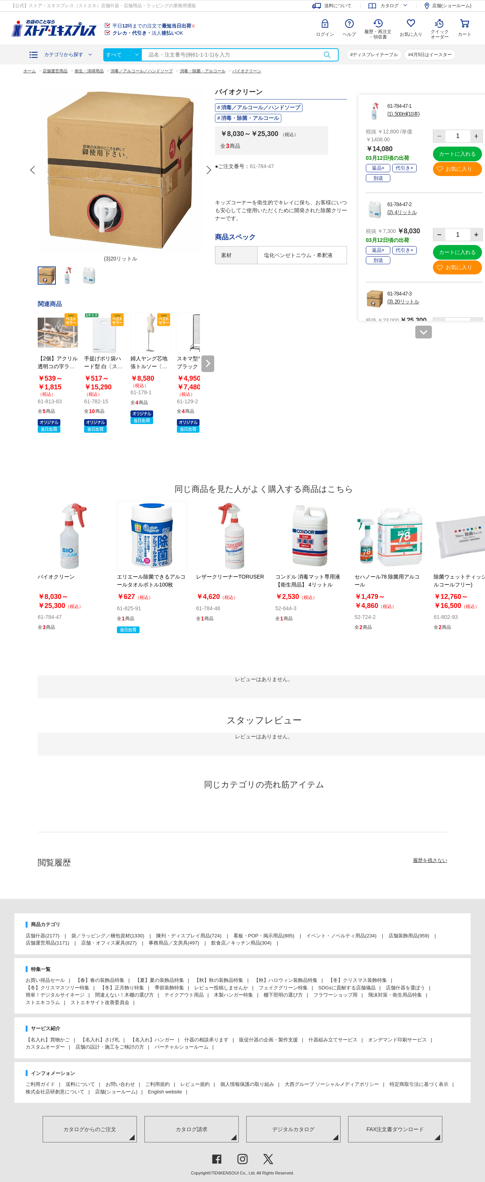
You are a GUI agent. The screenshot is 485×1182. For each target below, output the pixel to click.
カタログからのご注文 (89, 1129)
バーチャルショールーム (182, 1047)
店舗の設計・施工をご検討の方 (109, 1047)
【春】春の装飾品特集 (99, 980)
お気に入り (411, 34)
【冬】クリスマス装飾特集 (357, 980)
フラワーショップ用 (335, 995)
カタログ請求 (191, 1129)
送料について (80, 1084)
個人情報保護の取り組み (247, 1084)
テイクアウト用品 (184, 995)
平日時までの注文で (153, 26)
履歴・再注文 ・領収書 (377, 34)
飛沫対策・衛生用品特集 (395, 995)
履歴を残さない (430, 860)
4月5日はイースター (431, 54)
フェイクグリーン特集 (283, 988)
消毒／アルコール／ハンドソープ (260, 107)
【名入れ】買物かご (48, 1040)
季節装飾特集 (169, 988)
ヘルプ (349, 34)
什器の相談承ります (206, 1040)
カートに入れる (457, 154)
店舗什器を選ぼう (405, 988)
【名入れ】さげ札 (100, 1040)
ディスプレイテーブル (375, 54)
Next (208, 170)
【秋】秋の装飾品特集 (218, 980)
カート (464, 34)
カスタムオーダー (45, 1047)
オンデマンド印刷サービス (397, 1040)
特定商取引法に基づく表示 (419, 1084)
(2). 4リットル (401, 212)
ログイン (325, 34)
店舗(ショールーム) (116, 1092)
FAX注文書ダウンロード (395, 1129)
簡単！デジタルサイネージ (55, 995)
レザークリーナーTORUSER (230, 577)
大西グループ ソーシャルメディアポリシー (332, 1084)
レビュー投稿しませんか (221, 988)
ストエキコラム (43, 1002)
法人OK (147, 33)
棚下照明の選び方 (283, 995)
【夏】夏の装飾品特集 (159, 980)
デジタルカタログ (293, 1129)
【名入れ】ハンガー (152, 1040)
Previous (33, 170)
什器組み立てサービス (333, 1040)
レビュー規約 (195, 1084)
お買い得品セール (45, 980)
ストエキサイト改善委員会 (100, 1002)
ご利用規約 (157, 1084)
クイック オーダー (439, 29)
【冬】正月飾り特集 (122, 988)
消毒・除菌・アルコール (250, 118)
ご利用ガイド (40, 1084)
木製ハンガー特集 (233, 995)
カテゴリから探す (63, 54)
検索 (327, 55)
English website (165, 1092)
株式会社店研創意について (55, 1092)
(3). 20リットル (403, 302)
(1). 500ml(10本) (403, 114)
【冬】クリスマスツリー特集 (57, 988)
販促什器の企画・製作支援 (268, 1040)
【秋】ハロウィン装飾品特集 (286, 980)
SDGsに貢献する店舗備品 (347, 988)
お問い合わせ (120, 1084)
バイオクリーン (56, 577)
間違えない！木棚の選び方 (124, 995)
